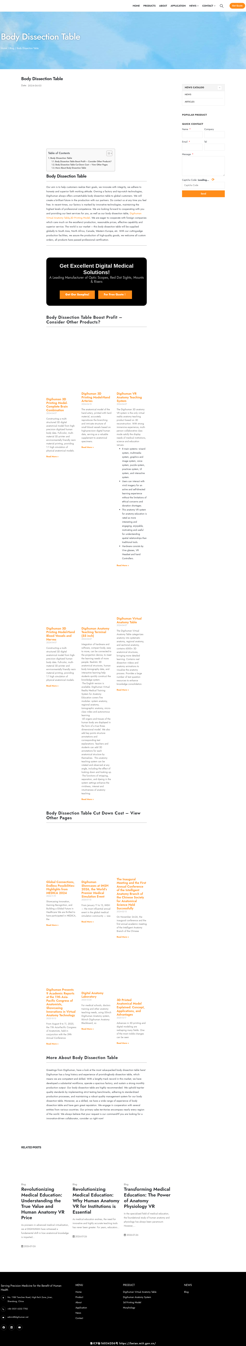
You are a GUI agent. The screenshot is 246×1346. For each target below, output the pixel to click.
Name (185, 129)
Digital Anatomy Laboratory (92, 995)
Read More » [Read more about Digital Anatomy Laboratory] (87, 1028)
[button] (77, 295)
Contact (207, 5)
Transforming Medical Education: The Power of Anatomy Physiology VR (147, 1198)
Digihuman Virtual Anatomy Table (129, 620)
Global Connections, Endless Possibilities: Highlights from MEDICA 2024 (60, 887)
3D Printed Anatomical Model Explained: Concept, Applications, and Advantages (131, 1007)
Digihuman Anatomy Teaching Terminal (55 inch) (95, 632)
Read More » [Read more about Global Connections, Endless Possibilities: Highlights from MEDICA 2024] (52, 925)
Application (178, 5)
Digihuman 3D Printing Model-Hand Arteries (95, 397)
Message (187, 154)
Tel (205, 142)
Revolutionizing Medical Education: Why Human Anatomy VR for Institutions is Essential (96, 1200)
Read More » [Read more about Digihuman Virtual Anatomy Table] (123, 689)
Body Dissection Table (61, 158)
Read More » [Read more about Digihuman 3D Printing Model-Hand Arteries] (87, 447)
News (192, 5)
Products (149, 5)
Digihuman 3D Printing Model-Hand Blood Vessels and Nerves (60, 634)
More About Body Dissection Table (70, 167)
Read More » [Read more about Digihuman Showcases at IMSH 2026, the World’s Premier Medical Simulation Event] (87, 921)
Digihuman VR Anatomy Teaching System (129, 397)
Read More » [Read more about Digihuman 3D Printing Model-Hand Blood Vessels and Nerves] (52, 685)
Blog (12, 48)
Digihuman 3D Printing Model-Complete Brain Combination (57, 404)
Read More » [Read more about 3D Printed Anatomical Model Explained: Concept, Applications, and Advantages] (123, 1043)
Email (185, 142)
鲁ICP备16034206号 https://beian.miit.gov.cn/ (123, 1343)
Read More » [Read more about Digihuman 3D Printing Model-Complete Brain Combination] (52, 456)
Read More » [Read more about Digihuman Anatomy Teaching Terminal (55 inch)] (87, 799)
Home (136, 5)
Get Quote (237, 5)
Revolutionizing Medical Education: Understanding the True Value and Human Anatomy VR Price (42, 1203)
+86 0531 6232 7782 (17, 1308)
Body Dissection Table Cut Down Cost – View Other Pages (81, 164)
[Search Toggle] (222, 6)
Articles (189, 102)
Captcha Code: (198, 180)
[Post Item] (45, 1165)
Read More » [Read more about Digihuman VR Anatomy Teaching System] (123, 565)
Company (209, 129)
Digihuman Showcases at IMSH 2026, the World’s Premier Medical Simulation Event (94, 889)
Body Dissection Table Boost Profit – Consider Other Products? (83, 161)
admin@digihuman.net (17, 1317)
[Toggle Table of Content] (107, 153)
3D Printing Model (80, 218)
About (163, 5)
